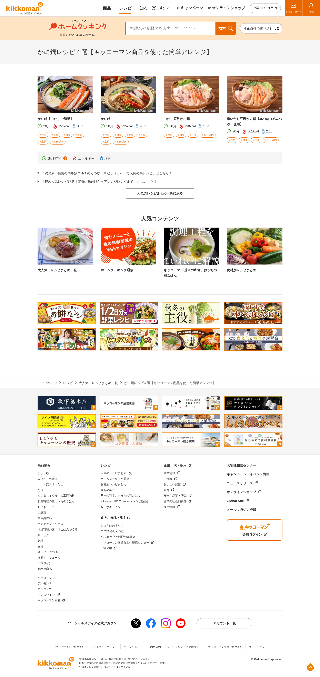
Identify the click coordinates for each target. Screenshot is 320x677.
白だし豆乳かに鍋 (177, 119)
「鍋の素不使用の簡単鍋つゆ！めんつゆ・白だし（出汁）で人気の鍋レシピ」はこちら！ (106, 173)
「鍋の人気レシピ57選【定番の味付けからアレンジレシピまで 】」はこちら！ (99, 181)
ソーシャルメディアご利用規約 (142, 646)
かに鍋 (105, 119)
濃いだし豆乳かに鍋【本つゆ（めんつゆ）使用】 (254, 121)
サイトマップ (257, 646)
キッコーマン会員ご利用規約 (225, 646)
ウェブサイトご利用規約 (69, 646)
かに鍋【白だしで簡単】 (55, 119)
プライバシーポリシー (104, 646)
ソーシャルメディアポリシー (184, 646)
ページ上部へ (310, 667)
